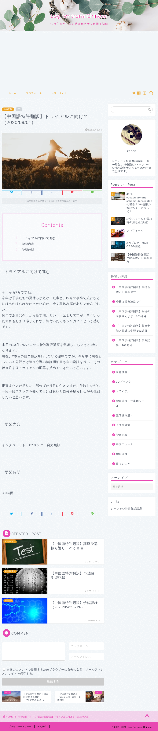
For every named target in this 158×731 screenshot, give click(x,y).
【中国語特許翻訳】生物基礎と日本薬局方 (133, 290)
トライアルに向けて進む (38, 238)
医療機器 (121, 372)
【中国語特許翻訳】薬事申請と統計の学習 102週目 (133, 328)
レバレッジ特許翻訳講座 (126, 508)
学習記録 (8, 109)
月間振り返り (124, 425)
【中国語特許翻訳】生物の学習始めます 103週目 (133, 314)
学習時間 (28, 250)
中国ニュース (124, 444)
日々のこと (123, 463)
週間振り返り (124, 415)
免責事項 (41, 726)
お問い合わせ (59, 93)
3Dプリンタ (123, 381)
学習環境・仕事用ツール (130, 403)
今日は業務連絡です (129, 301)
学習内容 (28, 244)
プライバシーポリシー (20, 726)
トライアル (123, 391)
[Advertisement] (79, 59)
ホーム (13, 93)
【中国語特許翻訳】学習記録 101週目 (133, 343)
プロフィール (34, 93)
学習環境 (121, 454)
